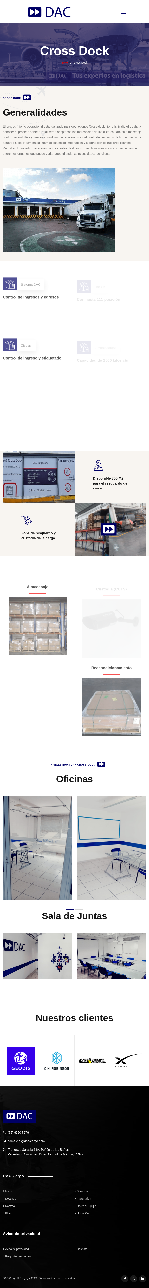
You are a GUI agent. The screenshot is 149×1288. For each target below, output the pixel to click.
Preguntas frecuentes (18, 1256)
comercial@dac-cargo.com (26, 1141)
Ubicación (83, 1213)
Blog (8, 1213)
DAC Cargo (9, 1278)
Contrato (82, 1249)
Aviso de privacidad (17, 1249)
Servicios (82, 1191)
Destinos (10, 1198)
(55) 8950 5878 (18, 1132)
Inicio (65, 62)
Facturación (84, 1198)
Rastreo (10, 1206)
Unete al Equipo (86, 1206)
